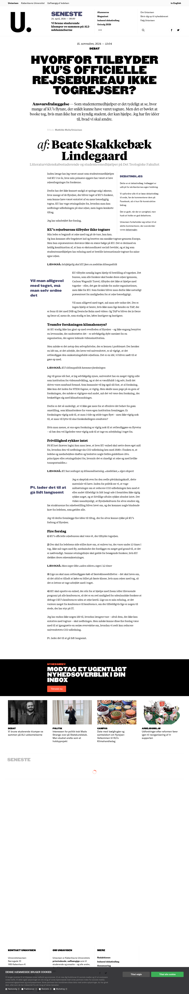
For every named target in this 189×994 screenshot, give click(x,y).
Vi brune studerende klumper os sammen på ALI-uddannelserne (70, 26)
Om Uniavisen (147, 12)
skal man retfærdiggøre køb (74, 574)
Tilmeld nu (57, 688)
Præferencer (30, 989)
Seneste (66, 14)
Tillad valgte (136, 974)
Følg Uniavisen (147, 20)
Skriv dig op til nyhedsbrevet (154, 16)
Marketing (61, 989)
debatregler (131, 229)
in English (176, 3)
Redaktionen (103, 957)
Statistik (47, 989)
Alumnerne (103, 12)
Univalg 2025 (104, 24)
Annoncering (104, 965)
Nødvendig (14, 989)
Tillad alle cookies (167, 974)
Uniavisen (13, 3)
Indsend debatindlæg (108, 20)
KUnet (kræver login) (62, 445)
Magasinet (102, 16)
